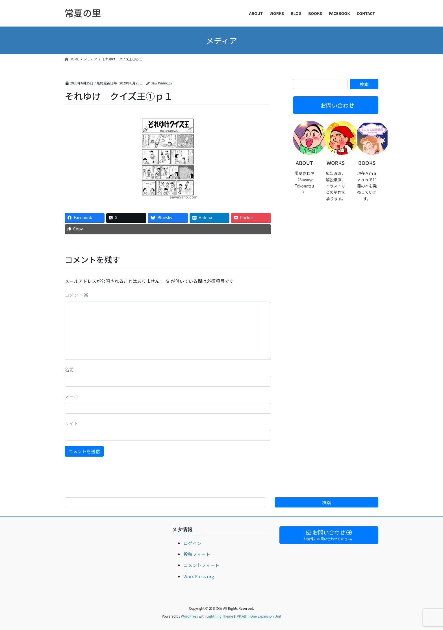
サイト (71, 423)
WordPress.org (198, 576)
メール (71, 396)
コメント (76, 294)
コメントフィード (201, 565)
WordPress (189, 616)
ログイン (192, 543)
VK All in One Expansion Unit (259, 616)
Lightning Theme (219, 616)
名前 (69, 369)
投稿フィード (196, 554)
